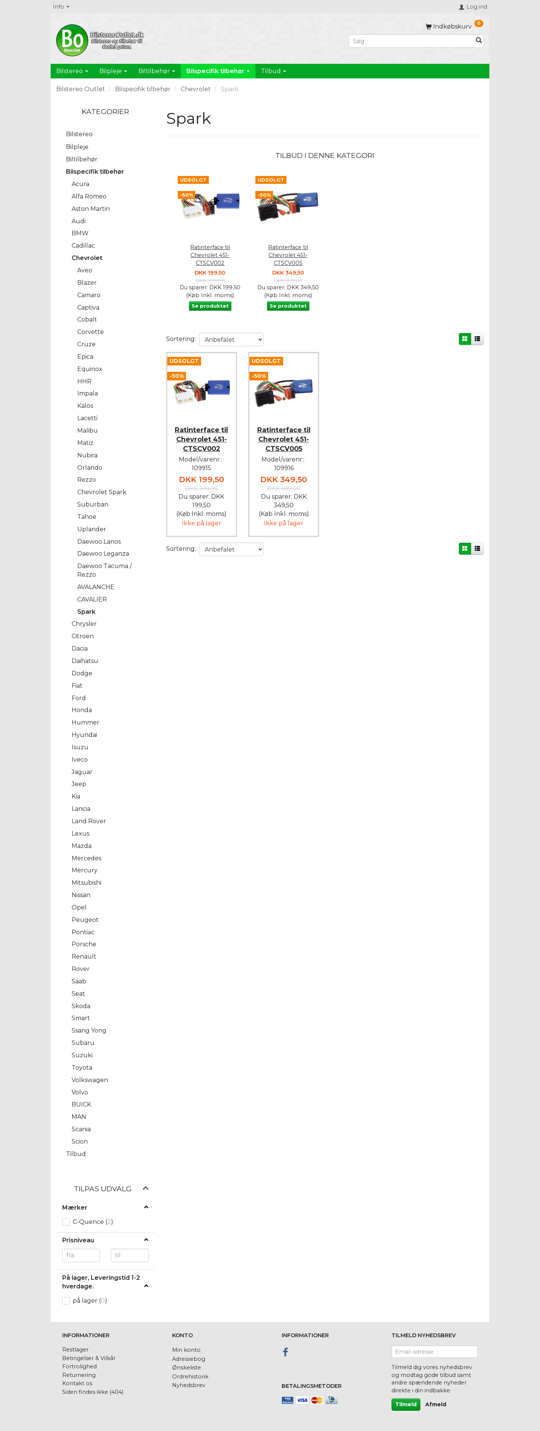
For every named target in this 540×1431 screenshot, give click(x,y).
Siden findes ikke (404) (92, 1392)
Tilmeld (406, 1404)
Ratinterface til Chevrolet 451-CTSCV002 (210, 255)
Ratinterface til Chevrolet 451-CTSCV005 (288, 255)
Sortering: (181, 339)
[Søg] (479, 41)
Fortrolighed (79, 1366)
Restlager (75, 1349)
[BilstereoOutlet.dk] (101, 39)
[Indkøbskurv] (454, 26)
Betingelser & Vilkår (89, 1358)
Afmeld (435, 1404)
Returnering (79, 1375)
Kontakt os (77, 1383)
